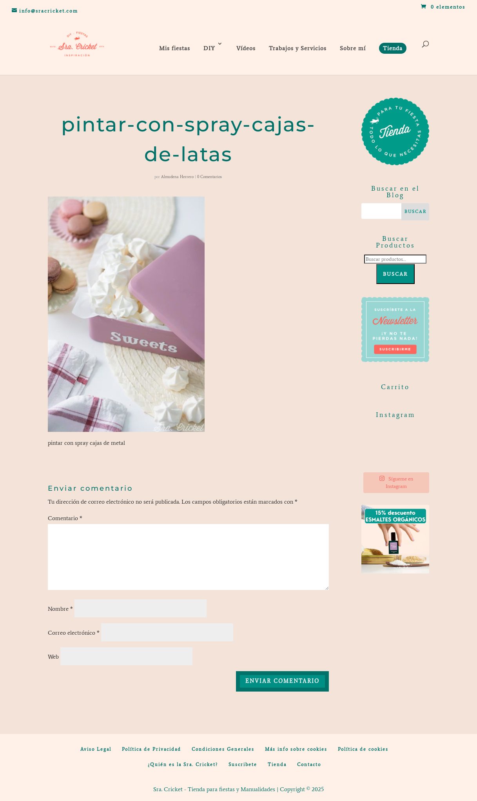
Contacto (309, 764)
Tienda (277, 764)
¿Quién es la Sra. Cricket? (183, 764)
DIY (209, 48)
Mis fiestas (174, 48)
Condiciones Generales (223, 749)
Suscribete (243, 764)
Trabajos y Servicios (297, 48)
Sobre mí (353, 48)
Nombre (60, 608)
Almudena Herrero (177, 176)
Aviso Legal (95, 749)
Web (53, 656)
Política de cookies (363, 749)
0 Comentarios (209, 176)
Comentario (65, 518)
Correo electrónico (74, 632)
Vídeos (246, 48)
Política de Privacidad (151, 749)
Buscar (395, 274)
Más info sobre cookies (296, 749)
